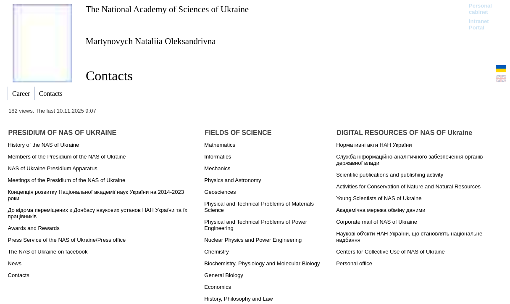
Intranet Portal (479, 24)
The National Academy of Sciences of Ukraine (167, 9)
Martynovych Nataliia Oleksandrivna (151, 41)
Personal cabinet (480, 9)
